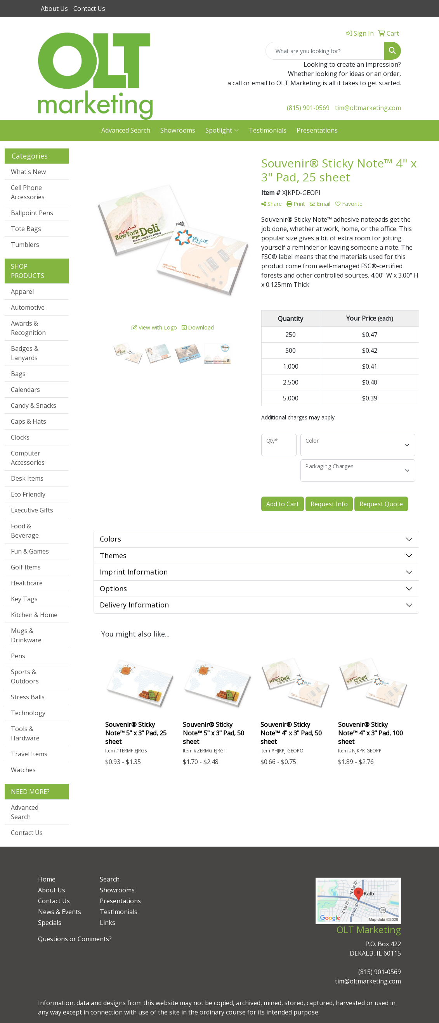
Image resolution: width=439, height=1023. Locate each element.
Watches (23, 770)
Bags (18, 373)
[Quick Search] (325, 51)
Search (110, 879)
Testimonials (267, 130)
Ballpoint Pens (32, 213)
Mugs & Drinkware (26, 635)
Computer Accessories (28, 458)
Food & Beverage (25, 531)
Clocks (20, 437)
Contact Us (89, 8)
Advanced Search (125, 130)
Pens (18, 656)
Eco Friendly (28, 494)
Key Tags (24, 599)
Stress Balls (28, 697)
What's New (28, 171)
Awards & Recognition (28, 328)
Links (107, 922)
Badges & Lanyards (24, 353)
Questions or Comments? (75, 939)
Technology (28, 713)
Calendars (25, 389)
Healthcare (27, 583)
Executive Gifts (32, 510)
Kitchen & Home (34, 615)
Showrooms (177, 130)
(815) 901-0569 (308, 108)
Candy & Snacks (33, 405)
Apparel (22, 291)
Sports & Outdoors (25, 676)
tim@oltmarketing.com (368, 108)
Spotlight (222, 130)
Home (47, 879)
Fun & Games (30, 551)
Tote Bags (26, 228)
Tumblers (25, 244)
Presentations (317, 130)
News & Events (59, 911)
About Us (54, 8)
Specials (49, 922)
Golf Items (26, 567)
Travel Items (29, 754)
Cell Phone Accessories (28, 192)
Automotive (28, 307)
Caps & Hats (28, 421)
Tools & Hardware (25, 733)
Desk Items (27, 478)
